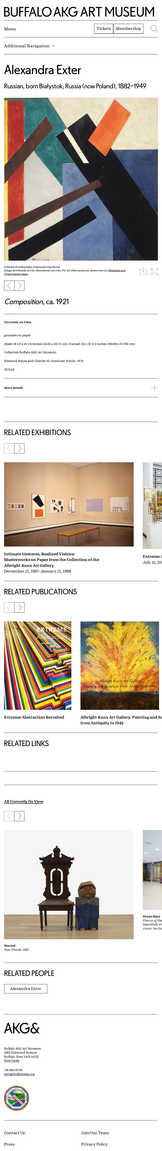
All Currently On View (23, 801)
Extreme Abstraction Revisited (34, 717)
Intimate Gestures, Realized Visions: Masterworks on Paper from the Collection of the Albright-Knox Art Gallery (51, 559)
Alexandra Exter (42, 69)
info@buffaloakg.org (19, 1074)
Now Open (11, 1060)
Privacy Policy (94, 1144)
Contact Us (14, 1132)
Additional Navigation (29, 45)
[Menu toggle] (10, 29)
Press (9, 1144)
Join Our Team (95, 1132)
